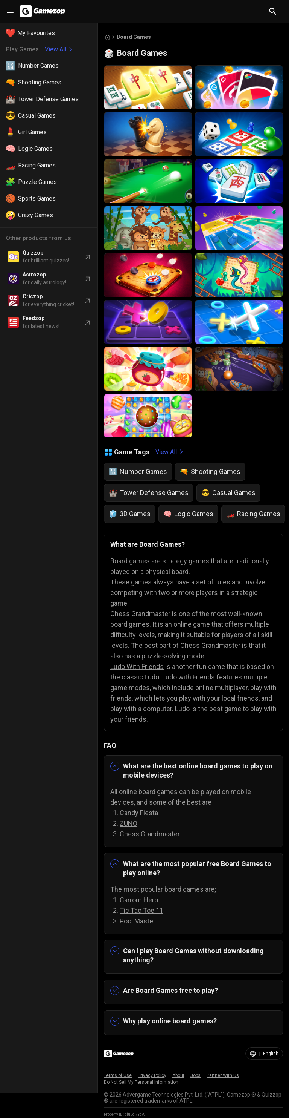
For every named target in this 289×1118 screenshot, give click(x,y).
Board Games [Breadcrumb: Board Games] (134, 37)
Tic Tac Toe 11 (141, 910)
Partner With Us (223, 1075)
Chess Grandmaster (140, 614)
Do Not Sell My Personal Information (141, 1082)
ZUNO (128, 823)
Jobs (195, 1075)
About (178, 1075)
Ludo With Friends (137, 666)
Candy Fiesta (139, 813)
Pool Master (137, 921)
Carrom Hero (139, 900)
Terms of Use (118, 1075)
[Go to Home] (107, 37)
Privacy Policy (152, 1075)
